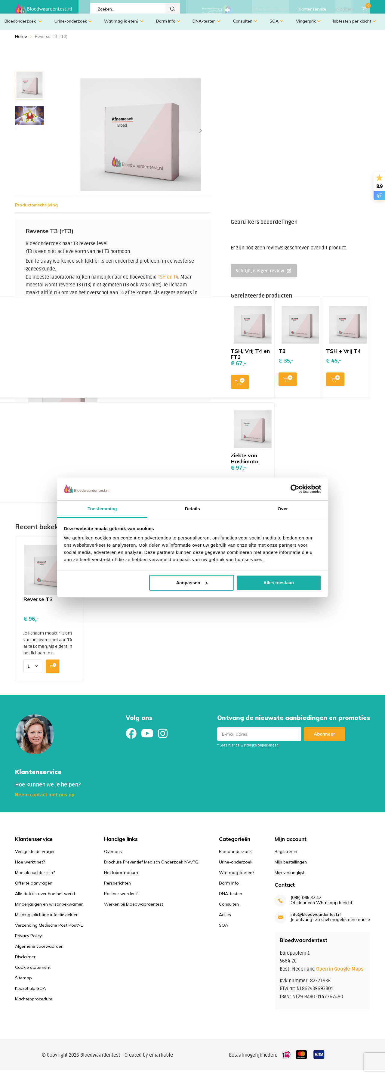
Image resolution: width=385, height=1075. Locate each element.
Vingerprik (308, 25)
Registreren (286, 856)
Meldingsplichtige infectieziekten (47, 919)
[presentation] (200, 135)
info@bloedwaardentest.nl (316, 919)
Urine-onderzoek (73, 25)
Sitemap (23, 982)
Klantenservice (312, 9)
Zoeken (172, 9)
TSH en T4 (168, 282)
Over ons (113, 856)
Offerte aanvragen (270, 9)
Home (21, 41)
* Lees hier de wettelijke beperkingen (248, 750)
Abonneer (324, 738)
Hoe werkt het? (30, 866)
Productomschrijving (36, 209)
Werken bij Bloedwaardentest (133, 908)
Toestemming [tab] (102, 508)
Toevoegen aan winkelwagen (164, 418)
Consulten (245, 25)
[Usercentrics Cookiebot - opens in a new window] (295, 488)
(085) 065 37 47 (306, 902)
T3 (282, 355)
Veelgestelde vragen (35, 856)
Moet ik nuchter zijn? (35, 877)
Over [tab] (283, 508)
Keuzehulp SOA (30, 993)
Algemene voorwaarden (39, 950)
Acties (225, 919)
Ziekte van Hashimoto (244, 462)
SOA (276, 25)
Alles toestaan (278, 582)
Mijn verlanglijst (289, 877)
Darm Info (168, 25)
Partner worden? (120, 898)
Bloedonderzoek (23, 25)
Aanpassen (192, 582)
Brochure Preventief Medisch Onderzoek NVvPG (151, 866)
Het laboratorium (121, 877)
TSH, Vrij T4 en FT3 (250, 358)
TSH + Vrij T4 (343, 355)
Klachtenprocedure (33, 1003)
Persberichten (117, 887)
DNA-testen (206, 25)
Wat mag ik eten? (123, 25)
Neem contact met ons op (44, 799)
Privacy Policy (28, 940)
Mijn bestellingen (291, 866)
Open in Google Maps (340, 974)
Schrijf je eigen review (263, 275)
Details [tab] (192, 508)
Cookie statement (33, 972)
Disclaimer (25, 961)
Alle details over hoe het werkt (45, 898)
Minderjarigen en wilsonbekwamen (49, 908)
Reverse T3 (38, 603)
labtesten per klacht (354, 25)
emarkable (161, 1060)
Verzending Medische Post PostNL (49, 929)
